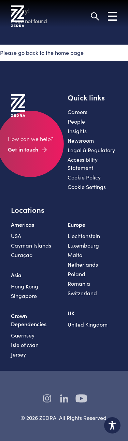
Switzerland (82, 293)
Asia (16, 275)
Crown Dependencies (28, 320)
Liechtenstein (84, 235)
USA (16, 235)
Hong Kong (24, 286)
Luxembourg (83, 245)
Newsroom (81, 140)
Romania (79, 283)
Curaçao (21, 254)
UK (71, 313)
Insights (77, 131)
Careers (77, 111)
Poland (76, 274)
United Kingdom (88, 324)
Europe (76, 224)
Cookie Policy (84, 177)
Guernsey (22, 335)
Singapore (24, 295)
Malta (75, 254)
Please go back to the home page (42, 52)
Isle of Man (25, 344)
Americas (22, 224)
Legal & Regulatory (91, 150)
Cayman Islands (31, 245)
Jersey (18, 354)
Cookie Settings (87, 186)
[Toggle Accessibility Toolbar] (112, 425)
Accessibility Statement (83, 163)
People (76, 121)
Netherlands (83, 264)
